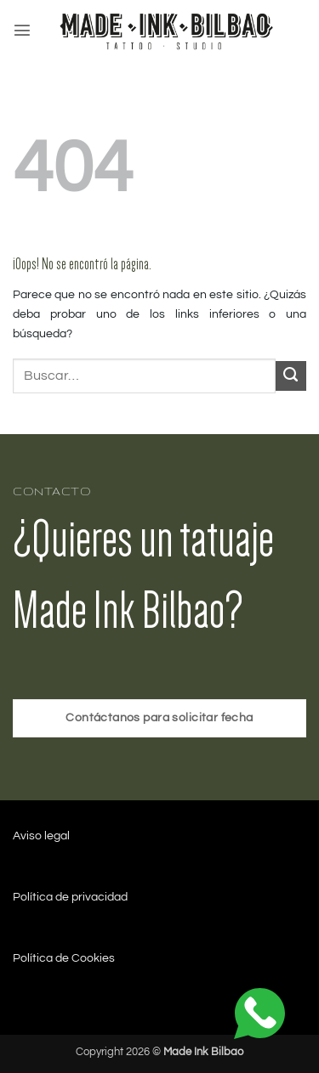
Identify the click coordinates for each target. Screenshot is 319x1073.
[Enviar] (291, 376)
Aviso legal (41, 835)
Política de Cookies (64, 958)
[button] (22, 29)
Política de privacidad (70, 896)
